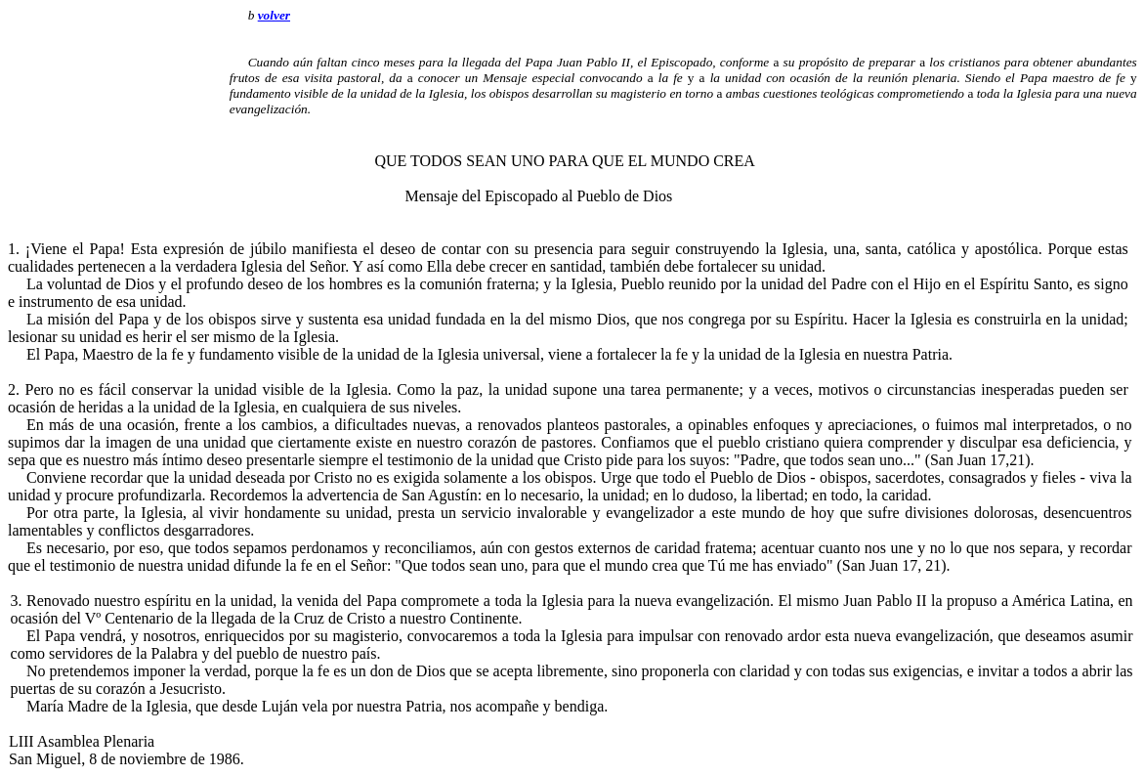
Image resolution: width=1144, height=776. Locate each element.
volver (274, 15)
